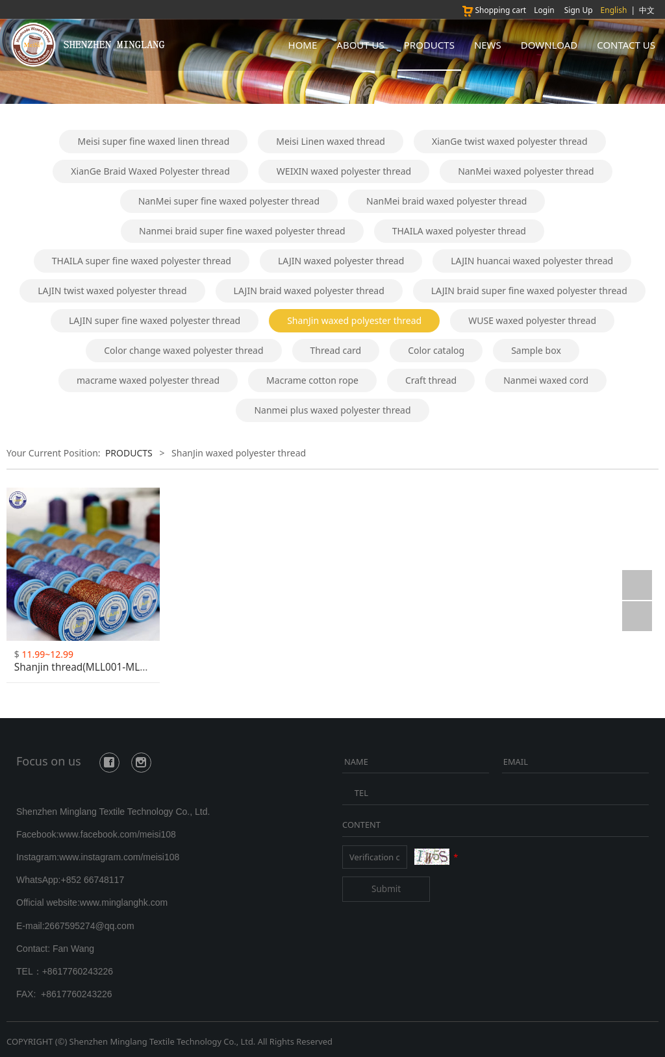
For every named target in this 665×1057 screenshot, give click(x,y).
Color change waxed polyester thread (183, 350)
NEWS (487, 44)
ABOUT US (360, 44)
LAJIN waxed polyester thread (341, 261)
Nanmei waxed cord (545, 380)
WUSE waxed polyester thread (532, 320)
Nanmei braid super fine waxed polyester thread (242, 231)
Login (544, 10)
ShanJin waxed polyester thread (354, 320)
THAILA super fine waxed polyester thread (141, 261)
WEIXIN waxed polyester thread (344, 171)
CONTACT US (626, 44)
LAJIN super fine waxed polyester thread (154, 320)
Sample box (536, 350)
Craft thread (431, 380)
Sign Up (578, 10)
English (614, 10)
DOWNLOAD (549, 44)
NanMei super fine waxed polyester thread (229, 201)
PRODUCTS (429, 44)
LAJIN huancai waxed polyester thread (532, 261)
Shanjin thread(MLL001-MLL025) (90, 667)
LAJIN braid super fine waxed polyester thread (529, 290)
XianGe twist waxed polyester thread (510, 141)
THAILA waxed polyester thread (459, 231)
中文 (647, 10)
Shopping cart (493, 10)
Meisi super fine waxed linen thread (153, 141)
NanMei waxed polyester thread (526, 171)
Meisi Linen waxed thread (330, 141)
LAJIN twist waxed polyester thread (112, 290)
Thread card (336, 350)
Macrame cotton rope (312, 380)
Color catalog (436, 350)
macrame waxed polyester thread (148, 380)
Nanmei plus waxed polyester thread (332, 410)
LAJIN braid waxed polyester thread (309, 290)
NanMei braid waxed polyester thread (446, 201)
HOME (303, 44)
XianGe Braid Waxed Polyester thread (150, 171)
